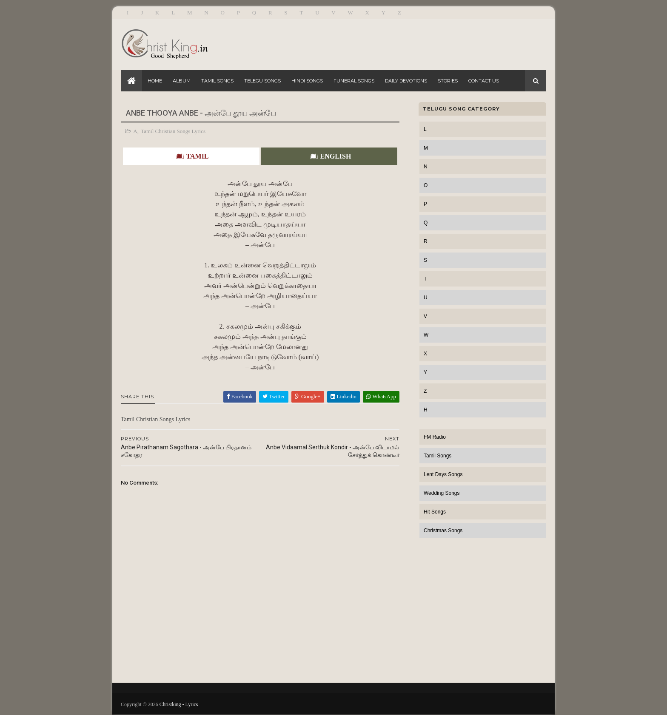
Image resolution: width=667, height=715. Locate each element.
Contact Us (483, 81)
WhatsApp (381, 396)
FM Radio (435, 437)
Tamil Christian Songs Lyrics (173, 131)
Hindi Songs (307, 81)
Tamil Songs (217, 81)
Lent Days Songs (443, 474)
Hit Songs (435, 512)
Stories (448, 81)
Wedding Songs (442, 493)
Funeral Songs (354, 81)
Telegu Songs (262, 81)
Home (155, 81)
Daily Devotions (406, 81)
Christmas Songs (443, 530)
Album (182, 81)
